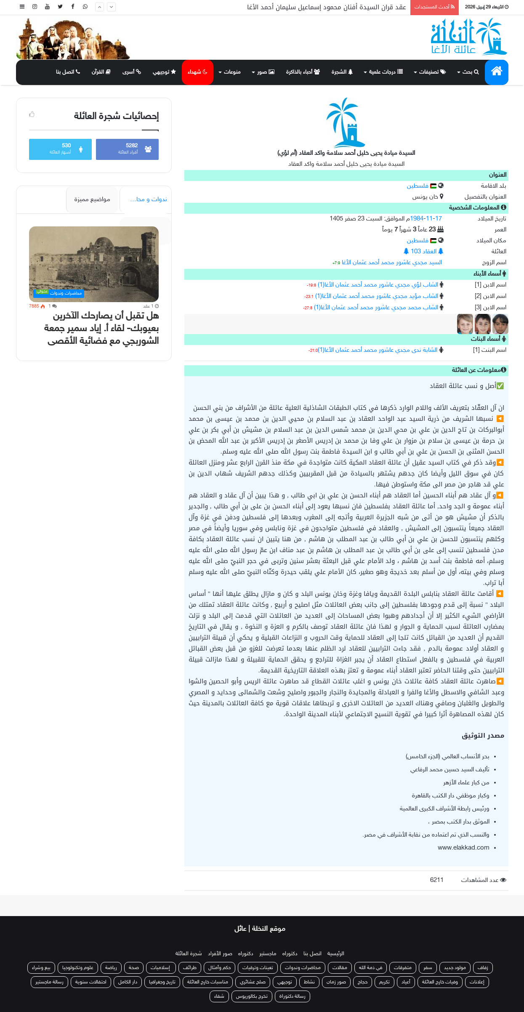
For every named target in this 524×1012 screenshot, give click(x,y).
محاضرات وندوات (303, 968)
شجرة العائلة (189, 954)
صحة (134, 968)
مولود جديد (455, 968)
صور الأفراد (220, 954)
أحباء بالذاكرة (303, 72)
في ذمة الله (370, 968)
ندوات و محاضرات (144, 199)
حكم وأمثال (219, 968)
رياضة (111, 968)
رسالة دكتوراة (292, 996)
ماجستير (268, 954)
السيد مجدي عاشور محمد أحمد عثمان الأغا (392, 262)
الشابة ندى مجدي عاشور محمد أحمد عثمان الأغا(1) (377, 350)
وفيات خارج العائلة (440, 982)
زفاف (483, 968)
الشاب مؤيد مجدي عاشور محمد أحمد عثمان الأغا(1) (376, 296)
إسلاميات (161, 968)
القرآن (101, 72)
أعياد (406, 982)
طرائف (190, 968)
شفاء (219, 996)
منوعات (232, 72)
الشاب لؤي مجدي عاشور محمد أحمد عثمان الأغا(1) (378, 285)
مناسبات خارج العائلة (207, 982)
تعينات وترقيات (257, 968)
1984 (416, 219)
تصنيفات (432, 72)
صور (265, 72)
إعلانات (477, 982)
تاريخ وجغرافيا (162, 982)
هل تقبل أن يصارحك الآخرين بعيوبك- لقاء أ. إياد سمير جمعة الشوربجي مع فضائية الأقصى (101, 329)
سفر (427, 968)
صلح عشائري (253, 982)
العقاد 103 (424, 251)
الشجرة (342, 72)
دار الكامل (127, 982)
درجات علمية (386, 72)
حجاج (362, 982)
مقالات (339, 968)
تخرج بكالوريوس (252, 996)
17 (438, 219)
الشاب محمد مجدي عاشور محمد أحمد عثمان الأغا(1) (376, 307)
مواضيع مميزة (92, 199)
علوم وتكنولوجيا (77, 968)
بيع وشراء (41, 968)
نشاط (309, 982)
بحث (471, 72)
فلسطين (421, 186)
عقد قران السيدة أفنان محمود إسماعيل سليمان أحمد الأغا (326, 7)
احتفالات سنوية (90, 982)
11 (429, 219)
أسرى (131, 72)
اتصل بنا (68, 72)
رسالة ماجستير (49, 982)
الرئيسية (335, 954)
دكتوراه (290, 954)
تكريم (384, 982)
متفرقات (403, 968)
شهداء (197, 72)
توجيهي (164, 72)
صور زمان (336, 982)
